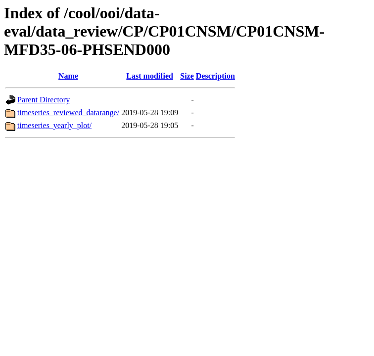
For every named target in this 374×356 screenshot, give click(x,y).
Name (68, 76)
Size (187, 76)
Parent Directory (43, 99)
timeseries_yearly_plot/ (54, 125)
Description (215, 76)
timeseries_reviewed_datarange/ (68, 112)
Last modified (149, 76)
